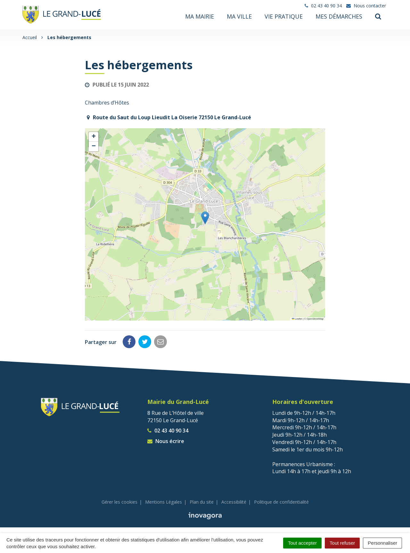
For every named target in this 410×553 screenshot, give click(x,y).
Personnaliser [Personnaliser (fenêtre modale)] (382, 543)
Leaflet (297, 318)
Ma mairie (199, 16)
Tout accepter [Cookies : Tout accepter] (302, 543)
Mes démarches (339, 16)
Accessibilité (233, 501)
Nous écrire (165, 440)
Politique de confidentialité (281, 501)
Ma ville (239, 16)
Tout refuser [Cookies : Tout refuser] (342, 543)
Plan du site (202, 501)
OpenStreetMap (315, 318)
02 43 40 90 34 (167, 429)
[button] (205, 217)
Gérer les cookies (119, 501)
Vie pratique (284, 16)
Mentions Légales (163, 501)
